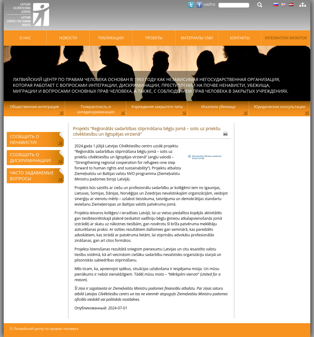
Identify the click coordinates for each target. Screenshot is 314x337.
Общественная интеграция (34, 106)
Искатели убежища (218, 106)
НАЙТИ (209, 4)
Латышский (291, 4)
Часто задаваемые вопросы (32, 175)
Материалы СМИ (197, 38)
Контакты (240, 38)
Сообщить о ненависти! (24, 139)
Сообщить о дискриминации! (30, 157)
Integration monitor (286, 38)
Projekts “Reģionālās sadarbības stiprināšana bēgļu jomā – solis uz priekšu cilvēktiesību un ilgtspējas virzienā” (146, 131)
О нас (25, 38)
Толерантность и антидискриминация (95, 109)
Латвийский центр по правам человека (30, 15)
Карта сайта (302, 4)
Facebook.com (199, 5)
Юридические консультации (279, 106)
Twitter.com (191, 5)
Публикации (111, 38)
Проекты (154, 38)
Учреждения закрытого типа (156, 106)
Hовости (68, 38)
